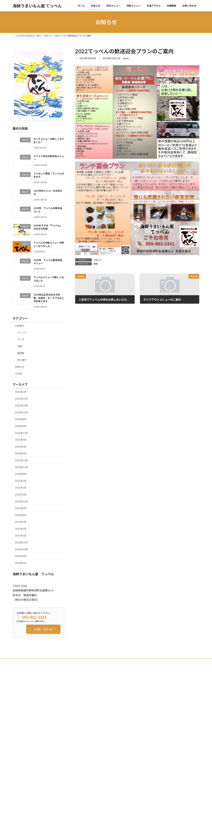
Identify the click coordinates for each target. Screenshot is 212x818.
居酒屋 (20, 353)
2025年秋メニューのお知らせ (153, 720)
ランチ (20, 339)
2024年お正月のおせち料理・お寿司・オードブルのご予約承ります (48, 298)
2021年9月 (20, 508)
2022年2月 (20, 494)
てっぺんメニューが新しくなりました (157, 778)
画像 (96, 263)
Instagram (48, 661)
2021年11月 (21, 501)
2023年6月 (20, 446)
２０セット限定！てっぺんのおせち (156, 708)
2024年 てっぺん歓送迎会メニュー (156, 766)
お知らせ (98, 260)
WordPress (88, 812)
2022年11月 (21, 467)
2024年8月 (20, 419)
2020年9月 (20, 556)
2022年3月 (20, 487)
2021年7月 (20, 521)
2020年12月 (21, 542)
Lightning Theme (105, 812)
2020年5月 (20, 563)
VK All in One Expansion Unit (127, 812)
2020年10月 (21, 549)
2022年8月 (20, 474)
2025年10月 (21, 405)
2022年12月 (21, 460)
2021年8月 (20, 515)
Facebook (20, 661)
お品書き (19, 325)
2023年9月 (20, 439)
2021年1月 (20, 535)
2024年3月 (20, 426)
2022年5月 (20, 480)
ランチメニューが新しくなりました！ (157, 685)
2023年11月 (21, 433)
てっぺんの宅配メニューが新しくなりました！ (161, 755)
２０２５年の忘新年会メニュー (154, 697)
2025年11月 (21, 398)
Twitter (34, 661)
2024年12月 (21, 412)
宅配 (19, 346)
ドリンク (22, 332)
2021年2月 (20, 528)
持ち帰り (22, 359)
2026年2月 (20, 391)
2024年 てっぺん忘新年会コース (155, 731)
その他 (18, 373)
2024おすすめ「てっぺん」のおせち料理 (158, 743)
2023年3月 (20, 453)
